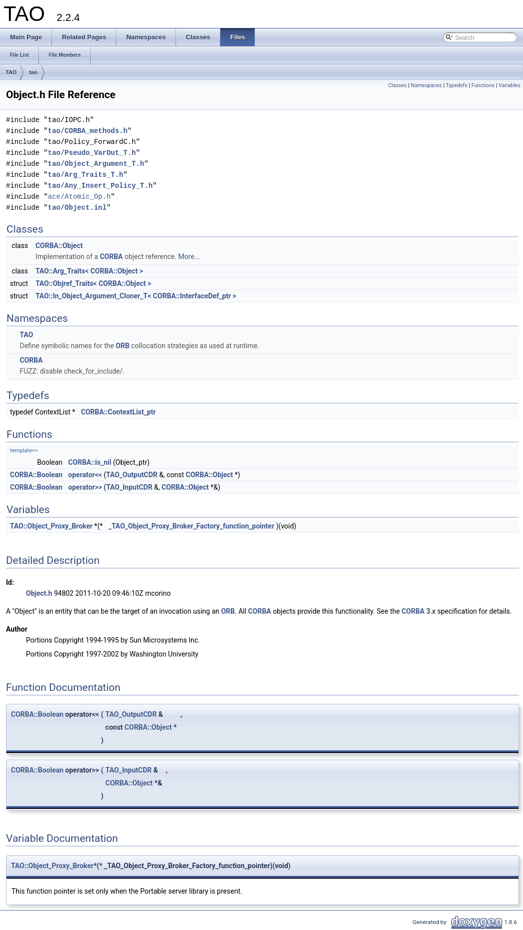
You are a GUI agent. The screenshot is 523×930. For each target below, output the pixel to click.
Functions (483, 85)
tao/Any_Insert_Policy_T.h (100, 185)
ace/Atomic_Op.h (79, 196)
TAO (10, 72)
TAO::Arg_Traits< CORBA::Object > (89, 271)
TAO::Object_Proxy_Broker (51, 526)
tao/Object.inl (77, 207)
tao (33, 72)
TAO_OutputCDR (132, 475)
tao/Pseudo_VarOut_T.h (92, 152)
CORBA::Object (59, 246)
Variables (510, 85)
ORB (123, 346)
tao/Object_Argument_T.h (96, 163)
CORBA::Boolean (36, 475)
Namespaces (426, 85)
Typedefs (457, 85)
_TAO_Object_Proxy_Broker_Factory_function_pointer (191, 526)
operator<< (85, 475)
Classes (397, 85)
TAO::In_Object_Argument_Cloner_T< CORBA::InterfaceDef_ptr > (135, 296)
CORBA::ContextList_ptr (118, 412)
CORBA (111, 257)
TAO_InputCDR (129, 487)
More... (189, 257)
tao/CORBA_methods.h (88, 130)
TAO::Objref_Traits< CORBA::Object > (93, 283)
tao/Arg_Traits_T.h (85, 174)
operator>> (85, 487)
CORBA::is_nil (89, 462)
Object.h (39, 593)
